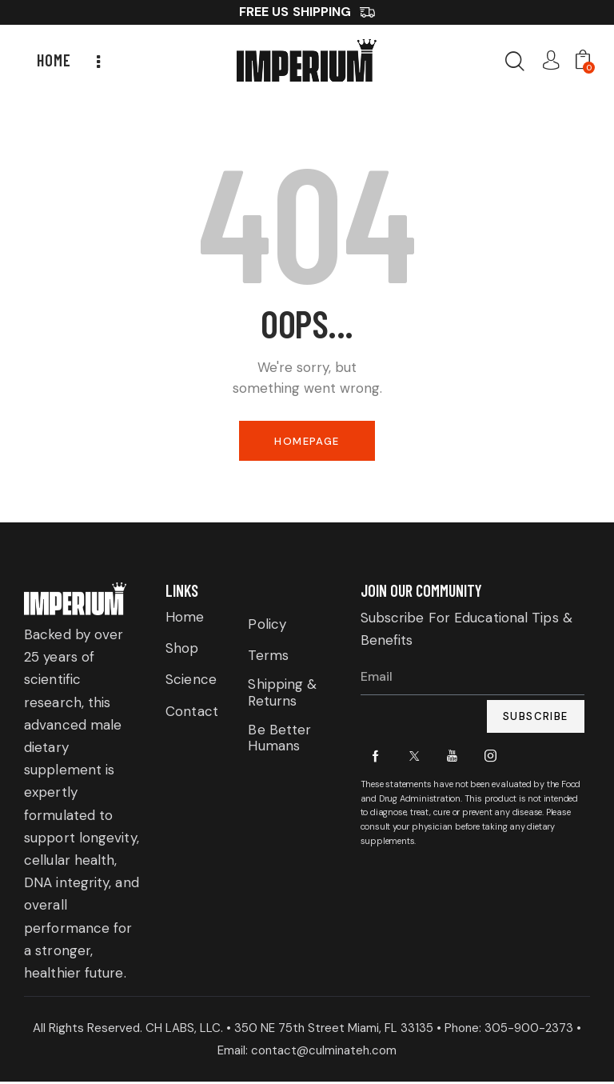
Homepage (307, 441)
